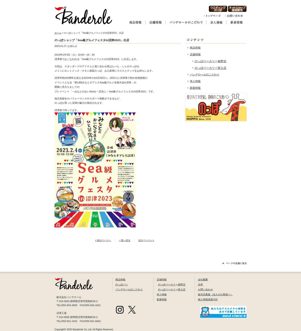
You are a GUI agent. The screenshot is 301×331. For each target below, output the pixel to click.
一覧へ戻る (124, 240)
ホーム (58, 33)
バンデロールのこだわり (204, 74)
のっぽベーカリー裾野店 (210, 61)
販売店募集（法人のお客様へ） (215, 294)
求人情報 (195, 81)
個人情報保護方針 (208, 299)
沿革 (200, 284)
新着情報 (195, 87)
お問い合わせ (205, 289)
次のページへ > (146, 240)
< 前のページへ (103, 240)
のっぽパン (121, 284)
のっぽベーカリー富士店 (210, 68)
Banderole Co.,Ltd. (82, 329)
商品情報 (195, 47)
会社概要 (203, 279)
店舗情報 (195, 54)
